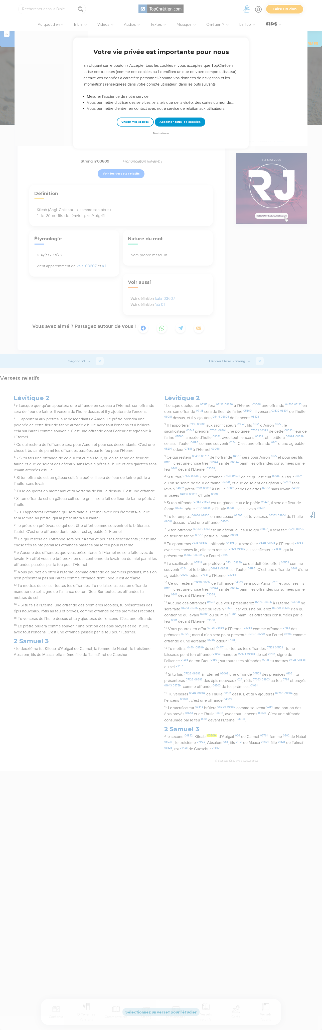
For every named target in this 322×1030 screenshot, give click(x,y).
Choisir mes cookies (135, 122)
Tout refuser (161, 133)
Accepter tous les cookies (180, 122)
